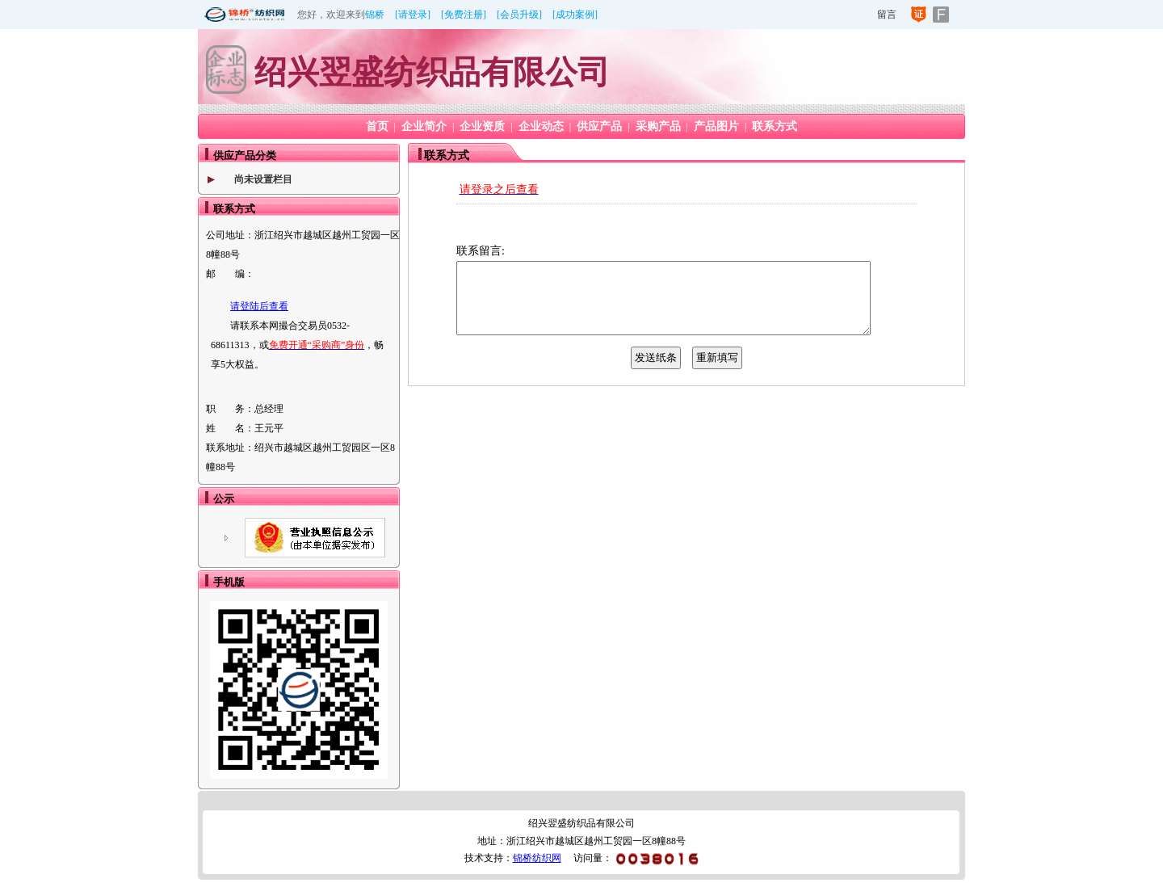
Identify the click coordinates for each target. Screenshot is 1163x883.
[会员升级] (519, 14)
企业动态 (541, 126)
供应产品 (599, 126)
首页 (377, 126)
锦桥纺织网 (537, 858)
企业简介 (424, 126)
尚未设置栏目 (263, 179)
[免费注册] (463, 14)
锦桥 (374, 14)
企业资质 (482, 126)
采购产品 (658, 126)
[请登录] (412, 14)
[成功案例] (575, 14)
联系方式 (774, 126)
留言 (886, 14)
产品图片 (716, 126)
